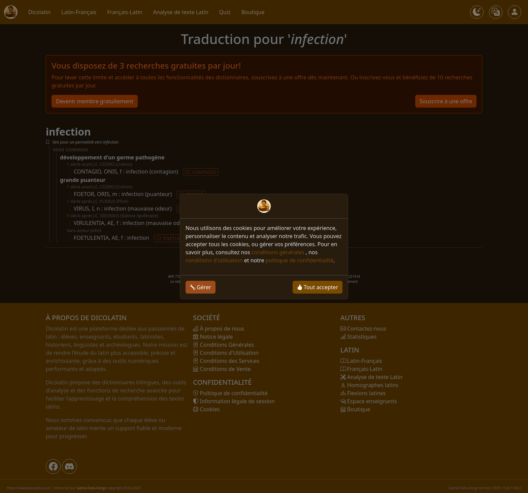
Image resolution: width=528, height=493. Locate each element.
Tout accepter (317, 287)
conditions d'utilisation (214, 260)
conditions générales (279, 252)
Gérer (200, 287)
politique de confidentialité (299, 260)
